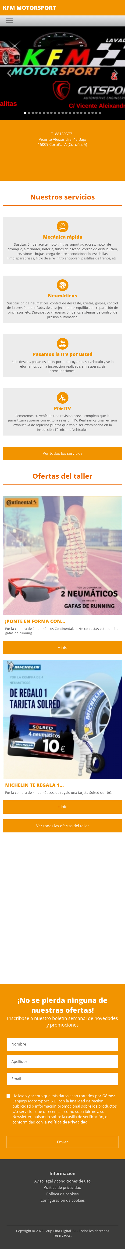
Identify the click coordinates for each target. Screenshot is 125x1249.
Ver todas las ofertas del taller (62, 825)
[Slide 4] (40, 112)
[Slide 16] (85, 112)
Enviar (62, 1142)
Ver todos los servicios (62, 453)
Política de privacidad (62, 1187)
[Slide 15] (81, 112)
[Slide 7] (51, 112)
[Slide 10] (62, 112)
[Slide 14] (77, 112)
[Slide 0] (25, 112)
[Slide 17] (89, 112)
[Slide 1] (29, 112)
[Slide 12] (70, 112)
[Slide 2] (33, 112)
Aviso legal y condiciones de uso (62, 1181)
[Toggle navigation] (9, 20)
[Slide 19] (96, 112)
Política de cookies (62, 1194)
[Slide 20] (100, 112)
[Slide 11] (66, 112)
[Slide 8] (55, 112)
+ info (63, 647)
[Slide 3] (36, 112)
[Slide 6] (47, 112)
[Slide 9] (59, 112)
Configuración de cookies (62, 1200)
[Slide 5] (44, 112)
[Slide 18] (92, 112)
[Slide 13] (74, 112)
